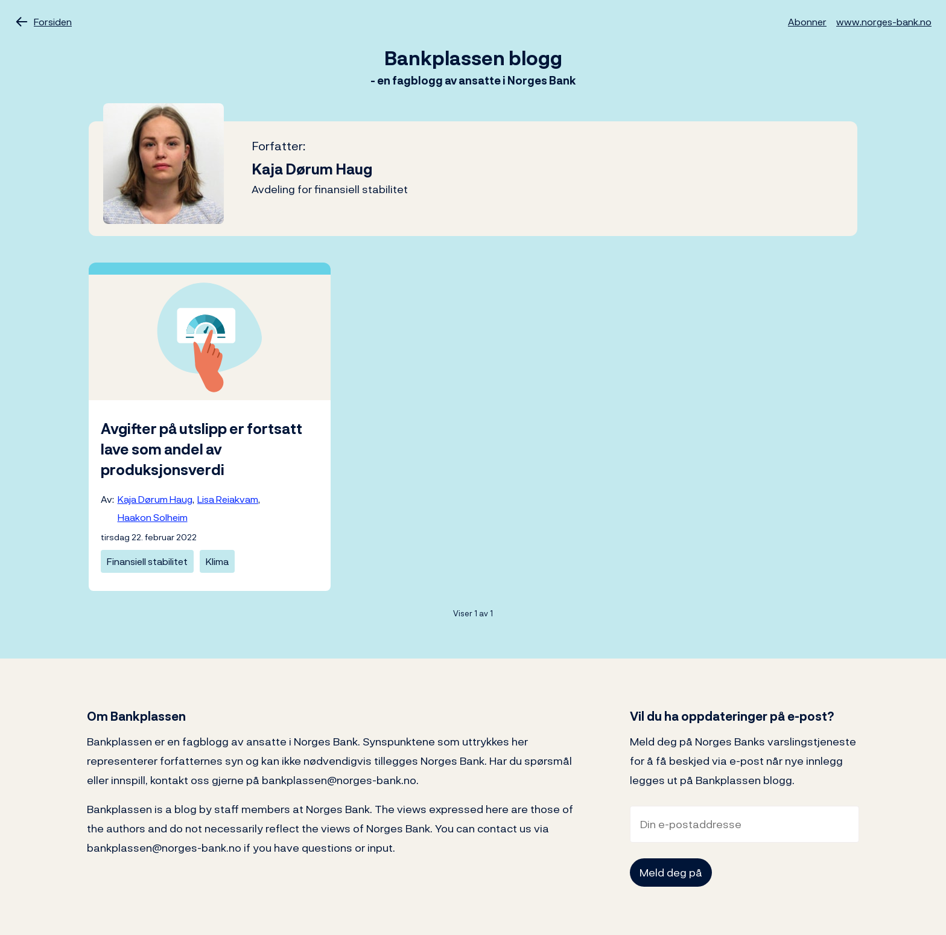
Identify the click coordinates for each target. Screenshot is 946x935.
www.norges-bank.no (884, 21)
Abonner (807, 21)
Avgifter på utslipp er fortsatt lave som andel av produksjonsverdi (201, 449)
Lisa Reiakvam (227, 499)
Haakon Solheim (153, 517)
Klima (217, 561)
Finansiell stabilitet (147, 561)
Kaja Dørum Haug (155, 499)
